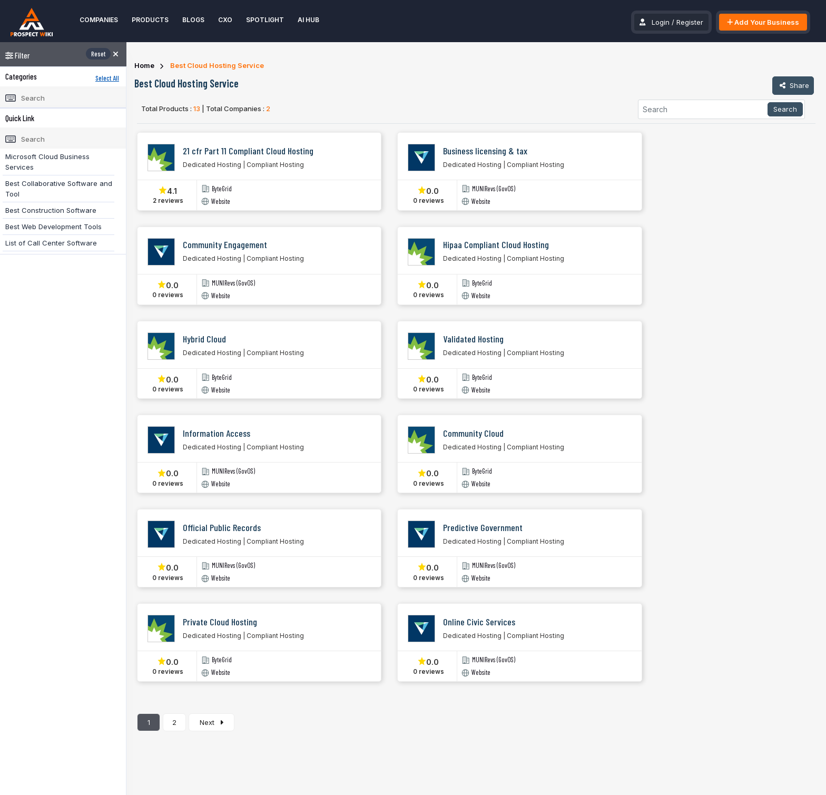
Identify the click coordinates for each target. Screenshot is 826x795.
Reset (98, 54)
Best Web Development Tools (53, 226)
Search (785, 109)
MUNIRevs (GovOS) (493, 189)
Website (220, 201)
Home (144, 65)
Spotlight (265, 20)
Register (689, 22)
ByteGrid (222, 189)
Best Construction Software (50, 210)
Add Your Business (763, 22)
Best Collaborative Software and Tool (58, 188)
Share (793, 85)
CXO (225, 20)
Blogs (193, 20)
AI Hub (308, 20)
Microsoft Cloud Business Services (47, 161)
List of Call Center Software (51, 243)
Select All (107, 78)
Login (661, 22)
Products (150, 20)
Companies (99, 20)
